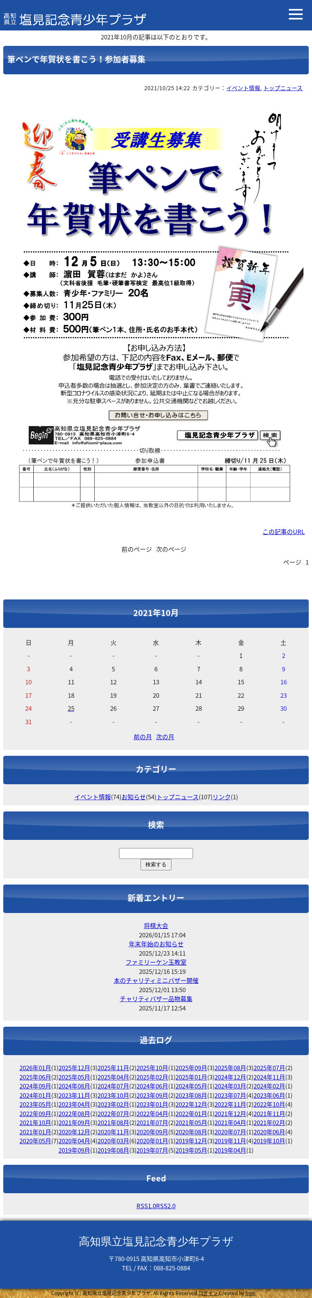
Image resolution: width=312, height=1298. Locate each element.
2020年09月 (152, 1131)
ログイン (208, 1293)
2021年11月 (269, 1113)
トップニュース (283, 88)
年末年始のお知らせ (156, 943)
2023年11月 (74, 1095)
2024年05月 (191, 1086)
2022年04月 (152, 1113)
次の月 (165, 736)
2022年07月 (113, 1113)
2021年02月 (269, 1122)
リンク (221, 796)
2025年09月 (191, 1067)
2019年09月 (74, 1150)
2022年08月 (74, 1113)
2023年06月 (269, 1095)
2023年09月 (152, 1095)
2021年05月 (191, 1122)
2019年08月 (113, 1150)
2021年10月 (35, 1122)
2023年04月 (74, 1104)
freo (250, 1293)
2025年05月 (74, 1077)
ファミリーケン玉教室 (156, 962)
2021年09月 (74, 1122)
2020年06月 (269, 1131)
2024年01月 (35, 1095)
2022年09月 (35, 1113)
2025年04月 (113, 1077)
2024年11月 (269, 1077)
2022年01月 (191, 1113)
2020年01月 (152, 1140)
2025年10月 (152, 1067)
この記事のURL (283, 531)
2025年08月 (230, 1067)
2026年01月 (35, 1067)
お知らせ (133, 796)
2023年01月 (152, 1104)
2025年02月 (152, 1077)
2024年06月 (152, 1086)
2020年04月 (74, 1140)
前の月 (143, 736)
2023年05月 (35, 1104)
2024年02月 (269, 1086)
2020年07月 (230, 1131)
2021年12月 (230, 1113)
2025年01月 (191, 1077)
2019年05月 (191, 1150)
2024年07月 (113, 1086)
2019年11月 (230, 1140)
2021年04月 (230, 1122)
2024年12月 (230, 1077)
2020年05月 (35, 1140)
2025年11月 (113, 1067)
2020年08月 (191, 1131)
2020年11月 (113, 1131)
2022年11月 (230, 1104)
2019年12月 (191, 1140)
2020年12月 (74, 1131)
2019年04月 (230, 1150)
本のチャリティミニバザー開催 (156, 980)
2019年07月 (152, 1150)
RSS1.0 (146, 1205)
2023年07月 (230, 1095)
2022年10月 (269, 1104)
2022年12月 (191, 1104)
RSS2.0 (166, 1205)
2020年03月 (113, 1140)
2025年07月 (269, 1067)
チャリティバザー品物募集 (156, 998)
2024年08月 (74, 1086)
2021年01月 (35, 1131)
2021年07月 (152, 1122)
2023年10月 (113, 1095)
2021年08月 (113, 1122)
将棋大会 (156, 925)
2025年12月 (74, 1067)
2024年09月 (35, 1086)
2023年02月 (113, 1104)
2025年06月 (35, 1077)
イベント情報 (243, 88)
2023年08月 (191, 1095)
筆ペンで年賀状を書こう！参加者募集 (76, 59)
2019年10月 (269, 1140)
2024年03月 (230, 1086)
